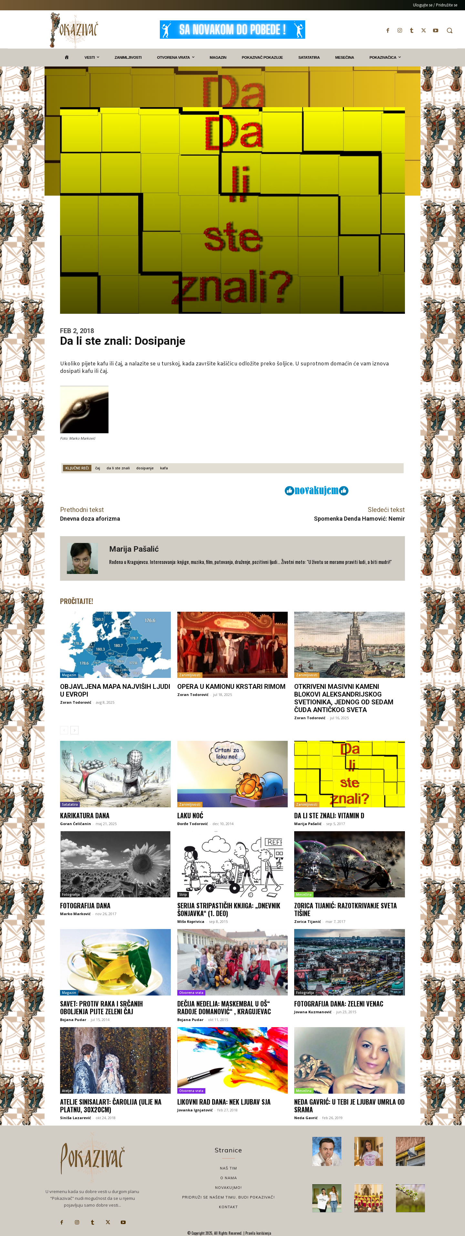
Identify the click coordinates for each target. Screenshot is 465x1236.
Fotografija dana (85, 905)
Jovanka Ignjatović (195, 1110)
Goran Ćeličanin (75, 823)
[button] (449, 30)
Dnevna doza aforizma (90, 518)
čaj (97, 467)
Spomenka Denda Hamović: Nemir (359, 518)
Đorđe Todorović (192, 823)
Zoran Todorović (75, 702)
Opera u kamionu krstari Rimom (231, 686)
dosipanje (145, 467)
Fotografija (71, 894)
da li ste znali (118, 467)
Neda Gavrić (306, 1117)
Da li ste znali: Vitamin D (329, 815)
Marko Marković (75, 913)
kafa (164, 467)
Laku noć (190, 815)
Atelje (66, 1090)
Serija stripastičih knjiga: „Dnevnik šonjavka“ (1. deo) (228, 909)
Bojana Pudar (73, 1019)
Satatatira (70, 804)
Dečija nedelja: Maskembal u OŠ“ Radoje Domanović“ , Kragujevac (224, 1007)
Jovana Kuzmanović (313, 1011)
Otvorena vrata (191, 992)
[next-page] (74, 730)
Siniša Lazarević (75, 1117)
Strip (183, 894)
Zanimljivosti (190, 675)
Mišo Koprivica (190, 921)
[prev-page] (64, 730)
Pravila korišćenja (257, 1233)
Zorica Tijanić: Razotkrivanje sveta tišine (345, 909)
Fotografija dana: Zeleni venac (338, 1003)
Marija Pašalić (134, 549)
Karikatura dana (84, 815)
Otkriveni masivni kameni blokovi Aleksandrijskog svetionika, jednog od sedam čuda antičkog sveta (343, 698)
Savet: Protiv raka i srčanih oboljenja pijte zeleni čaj (101, 1007)
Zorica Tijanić (307, 921)
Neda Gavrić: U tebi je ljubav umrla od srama (349, 1105)
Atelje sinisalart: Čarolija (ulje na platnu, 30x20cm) (110, 1105)
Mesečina (304, 894)
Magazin (69, 675)
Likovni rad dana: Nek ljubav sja (224, 1102)
